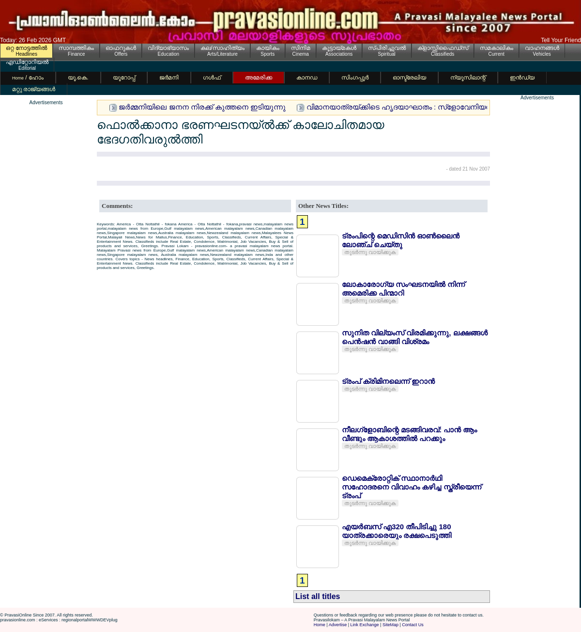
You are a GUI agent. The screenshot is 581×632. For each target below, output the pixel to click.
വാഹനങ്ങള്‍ (542, 48)
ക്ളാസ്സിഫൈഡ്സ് (442, 48)
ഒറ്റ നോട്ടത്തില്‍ (26, 48)
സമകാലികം (496, 48)
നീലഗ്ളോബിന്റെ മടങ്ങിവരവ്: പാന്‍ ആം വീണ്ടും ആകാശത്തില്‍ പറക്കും (409, 434)
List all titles (317, 596)
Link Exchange (365, 624)
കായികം (267, 48)
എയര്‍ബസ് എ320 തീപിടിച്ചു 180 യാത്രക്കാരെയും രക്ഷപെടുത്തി (396, 530)
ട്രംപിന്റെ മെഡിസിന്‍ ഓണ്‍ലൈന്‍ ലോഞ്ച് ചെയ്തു (400, 240)
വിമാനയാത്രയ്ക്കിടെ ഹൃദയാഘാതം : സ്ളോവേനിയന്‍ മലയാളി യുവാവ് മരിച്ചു (440, 107)
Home (319, 624)
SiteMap (390, 624)
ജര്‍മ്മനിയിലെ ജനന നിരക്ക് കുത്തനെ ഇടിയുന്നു (202, 107)
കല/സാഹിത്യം (222, 48)
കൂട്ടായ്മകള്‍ (339, 48)
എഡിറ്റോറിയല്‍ (27, 62)
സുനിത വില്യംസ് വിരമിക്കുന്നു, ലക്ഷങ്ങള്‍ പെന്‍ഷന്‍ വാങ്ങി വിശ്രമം (415, 337)
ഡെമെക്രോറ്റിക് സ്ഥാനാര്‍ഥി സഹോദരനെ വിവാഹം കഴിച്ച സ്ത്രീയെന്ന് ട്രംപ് (411, 487)
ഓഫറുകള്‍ (121, 48)
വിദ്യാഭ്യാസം (168, 48)
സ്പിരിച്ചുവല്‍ (387, 48)
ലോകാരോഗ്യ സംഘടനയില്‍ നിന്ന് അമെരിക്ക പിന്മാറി (403, 288)
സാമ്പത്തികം (76, 48)
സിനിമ (300, 48)
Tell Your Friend (561, 40)
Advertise (338, 624)
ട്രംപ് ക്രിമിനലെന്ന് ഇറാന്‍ (388, 381)
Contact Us (413, 624)
